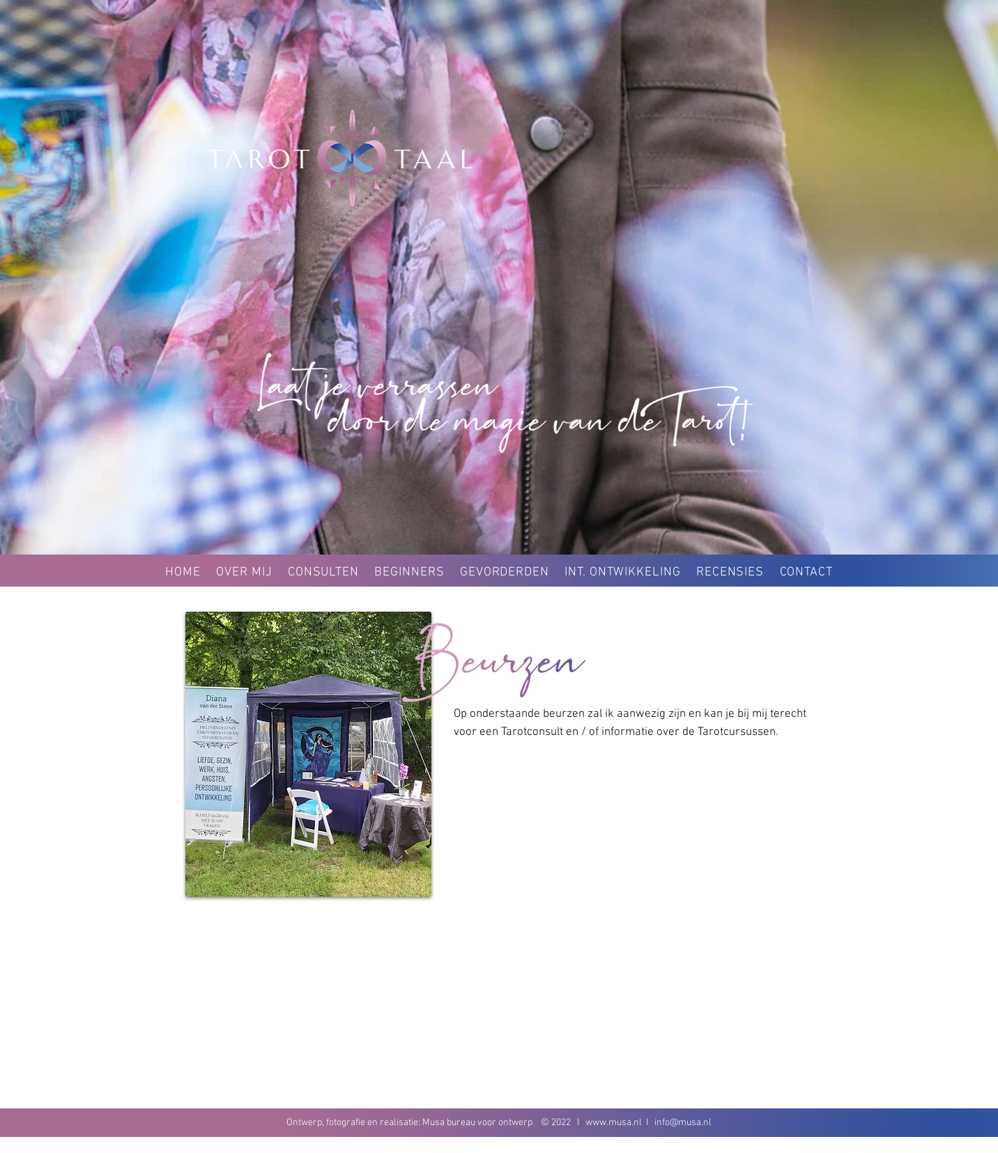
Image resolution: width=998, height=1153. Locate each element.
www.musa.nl (613, 1123)
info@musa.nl (683, 1123)
